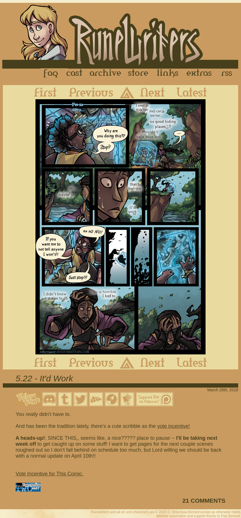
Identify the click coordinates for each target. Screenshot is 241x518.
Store (138, 73)
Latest (196, 92)
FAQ (51, 73)
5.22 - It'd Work (44, 378)
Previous (87, 92)
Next (157, 92)
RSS (228, 73)
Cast (75, 73)
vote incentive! (173, 426)
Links (167, 73)
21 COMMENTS (203, 500)
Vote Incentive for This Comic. (49, 474)
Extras (200, 73)
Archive (105, 73)
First (41, 92)
